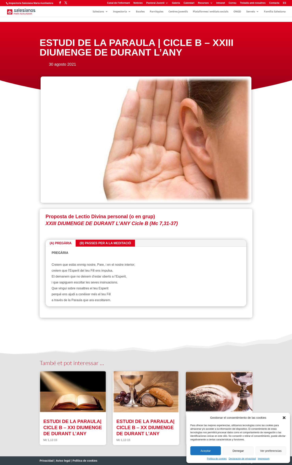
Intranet (220, 3)
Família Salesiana (275, 11)
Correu (232, 3)
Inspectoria (120, 11)
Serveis (250, 11)
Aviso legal (63, 460)
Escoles (140, 11)
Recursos (203, 3)
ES (284, 3)
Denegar (238, 450)
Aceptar (206, 450)
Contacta (274, 3)
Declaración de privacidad (242, 458)
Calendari (189, 3)
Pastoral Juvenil (155, 3)
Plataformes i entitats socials (210, 11)
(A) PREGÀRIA (61, 243)
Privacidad (47, 460)
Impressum (263, 458)
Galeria (176, 3)
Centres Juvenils (178, 11)
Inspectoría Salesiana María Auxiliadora (31, 3)
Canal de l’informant (118, 3)
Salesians (98, 11)
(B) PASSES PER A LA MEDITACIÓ (105, 243)
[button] (284, 418)
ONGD (237, 11)
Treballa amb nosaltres (253, 3)
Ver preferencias (271, 450)
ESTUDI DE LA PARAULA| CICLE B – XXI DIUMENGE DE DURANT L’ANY (72, 427)
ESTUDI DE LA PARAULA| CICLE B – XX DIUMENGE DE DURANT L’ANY (145, 427)
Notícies (138, 3)
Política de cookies (217, 458)
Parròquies (156, 11)
